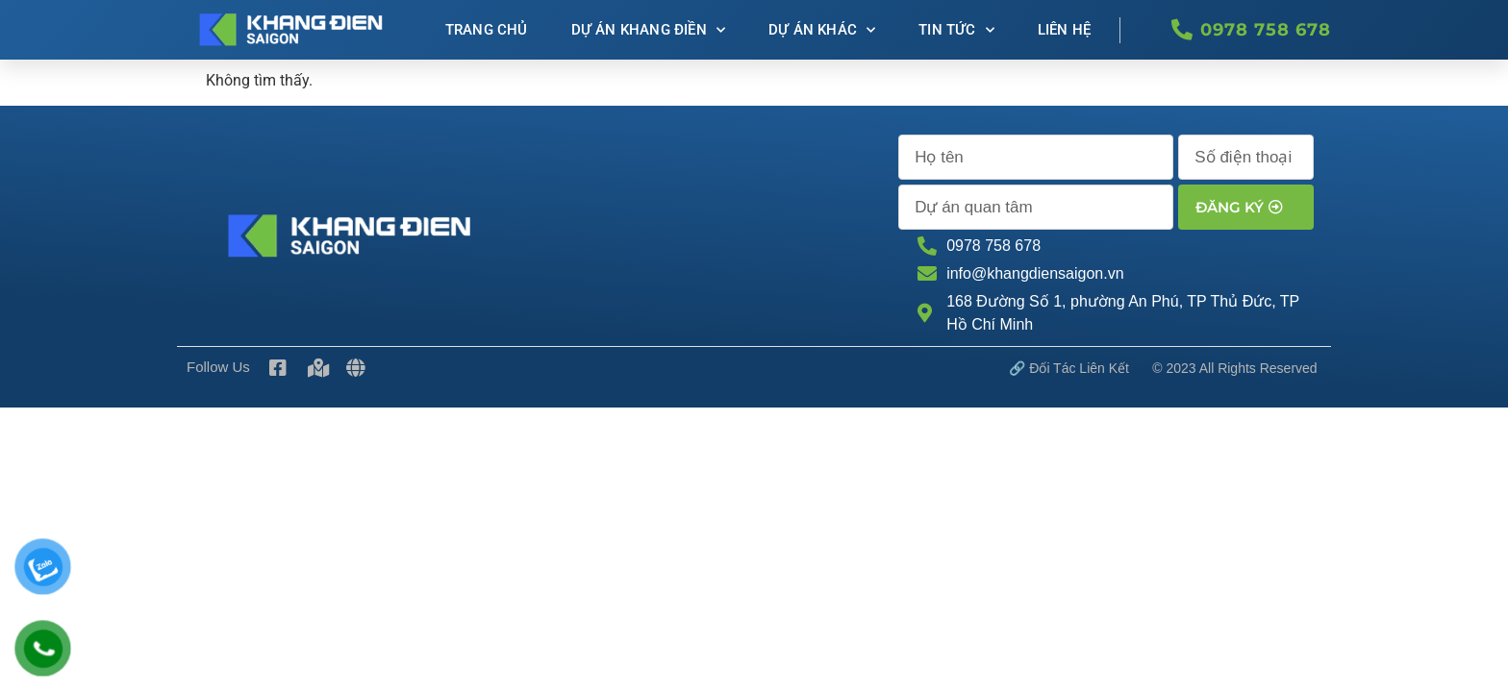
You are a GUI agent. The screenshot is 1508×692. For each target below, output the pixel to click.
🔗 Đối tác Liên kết (1069, 368)
